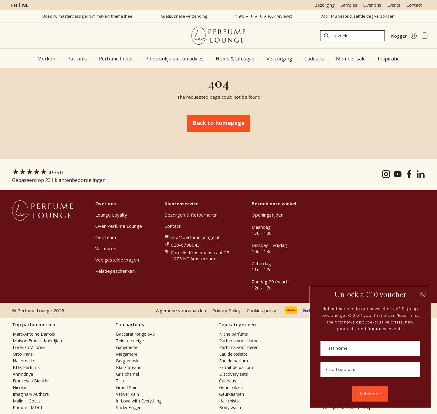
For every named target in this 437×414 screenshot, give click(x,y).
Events (393, 5)
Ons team (105, 237)
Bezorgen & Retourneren (191, 215)
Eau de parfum (233, 361)
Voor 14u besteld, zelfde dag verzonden (357, 16)
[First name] (370, 348)
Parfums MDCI (27, 407)
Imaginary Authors (31, 394)
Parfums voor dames (240, 341)
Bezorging (324, 5)
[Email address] (370, 369)
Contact (414, 5)
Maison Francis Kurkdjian (37, 341)
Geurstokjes (231, 387)
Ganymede (126, 347)
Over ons (372, 5)
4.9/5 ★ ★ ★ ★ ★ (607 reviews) (263, 16)
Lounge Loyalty (111, 215)
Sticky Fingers (129, 407)
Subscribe (370, 393)
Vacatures (105, 248)
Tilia (120, 381)
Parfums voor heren (239, 347)
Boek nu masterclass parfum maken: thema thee (87, 16)
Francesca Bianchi (30, 381)
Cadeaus (227, 381)
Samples (348, 5)
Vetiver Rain (127, 394)
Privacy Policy (226, 310)
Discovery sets (233, 374)
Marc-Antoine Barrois (34, 334)
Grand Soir (126, 387)
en (14, 5)
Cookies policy (261, 310)
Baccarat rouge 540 (135, 334)
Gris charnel (127, 374)
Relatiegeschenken (115, 271)
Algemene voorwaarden (181, 310)
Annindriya (23, 374)
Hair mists (229, 401)
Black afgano (129, 367)
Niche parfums (233, 334)
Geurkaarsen (231, 394)
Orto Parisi (23, 354)
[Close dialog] (422, 294)
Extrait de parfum (236, 367)
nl (25, 5)
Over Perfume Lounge (118, 226)
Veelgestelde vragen (117, 260)
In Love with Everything (138, 401)
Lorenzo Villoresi (29, 347)
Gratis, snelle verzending (184, 16)
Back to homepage (219, 122)
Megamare (126, 354)
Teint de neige (130, 341)
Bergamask (127, 361)
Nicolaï (19, 387)
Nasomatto (24, 361)
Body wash (230, 407)
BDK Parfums (26, 367)
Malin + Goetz (26, 401)
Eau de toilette (233, 354)
